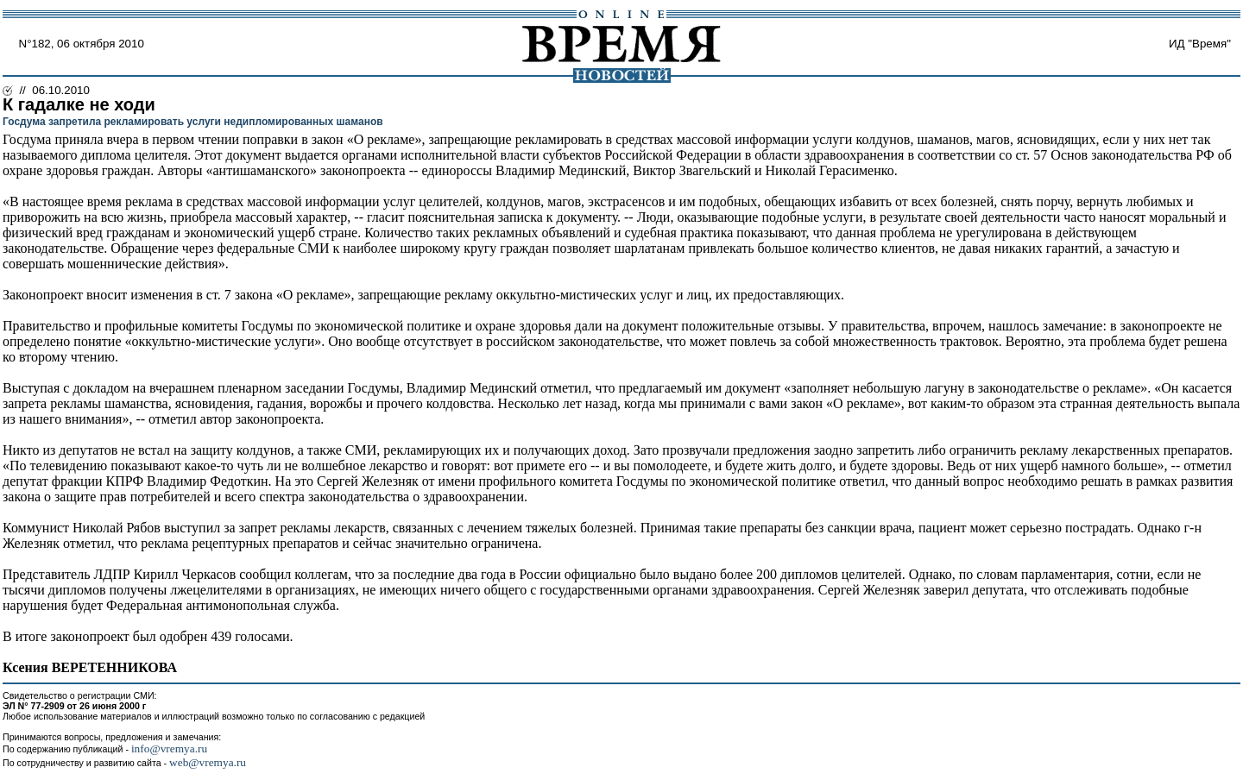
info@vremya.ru (169, 748)
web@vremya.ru (207, 762)
